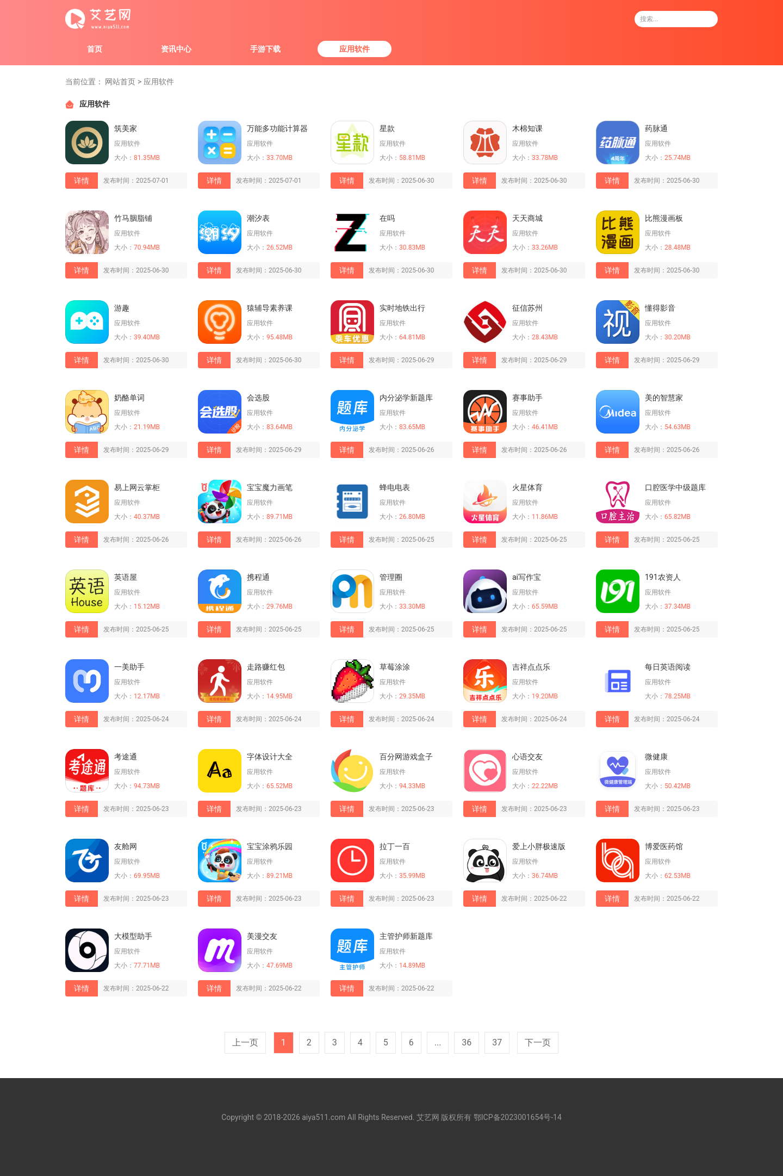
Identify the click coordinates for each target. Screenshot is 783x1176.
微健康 (656, 756)
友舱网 (125, 846)
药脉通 (656, 128)
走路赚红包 (266, 667)
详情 (81, 180)
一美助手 (129, 667)
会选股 (258, 397)
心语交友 (527, 756)
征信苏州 (527, 308)
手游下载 (265, 49)
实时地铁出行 (402, 308)
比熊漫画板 (664, 218)
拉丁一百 (395, 846)
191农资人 (663, 577)
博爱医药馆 (664, 846)
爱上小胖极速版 (539, 846)
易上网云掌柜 (137, 487)
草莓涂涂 (395, 667)
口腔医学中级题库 (675, 487)
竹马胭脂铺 (133, 218)
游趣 (121, 308)
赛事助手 (527, 397)
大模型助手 (133, 936)
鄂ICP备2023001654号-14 (518, 1117)
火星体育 (527, 487)
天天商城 (527, 218)
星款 (387, 128)
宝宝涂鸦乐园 (270, 846)
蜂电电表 (395, 487)
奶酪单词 (129, 397)
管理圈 (391, 577)
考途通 (125, 756)
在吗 (387, 218)
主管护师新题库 (406, 936)
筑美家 (125, 128)
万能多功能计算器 (277, 128)
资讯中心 (176, 49)
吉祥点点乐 (531, 667)
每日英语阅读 (668, 667)
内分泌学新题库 (406, 397)
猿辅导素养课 (270, 308)
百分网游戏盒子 (406, 756)
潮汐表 (258, 218)
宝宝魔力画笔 (270, 487)
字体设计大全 (270, 756)
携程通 (258, 577)
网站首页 (120, 81)
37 (497, 1042)
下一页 (538, 1042)
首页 (94, 49)
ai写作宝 (526, 577)
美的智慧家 (664, 397)
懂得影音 (660, 308)
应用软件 (354, 49)
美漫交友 (262, 936)
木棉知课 (527, 128)
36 (466, 1042)
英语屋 (125, 577)
